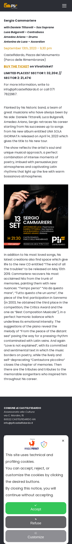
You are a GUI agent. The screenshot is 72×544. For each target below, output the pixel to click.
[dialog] (36, 489)
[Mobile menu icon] (64, 6)
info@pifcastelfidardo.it (18, 423)
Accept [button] (36, 507)
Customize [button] (36, 535)
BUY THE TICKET (16, 66)
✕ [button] (63, 441)
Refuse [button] (35, 521)
